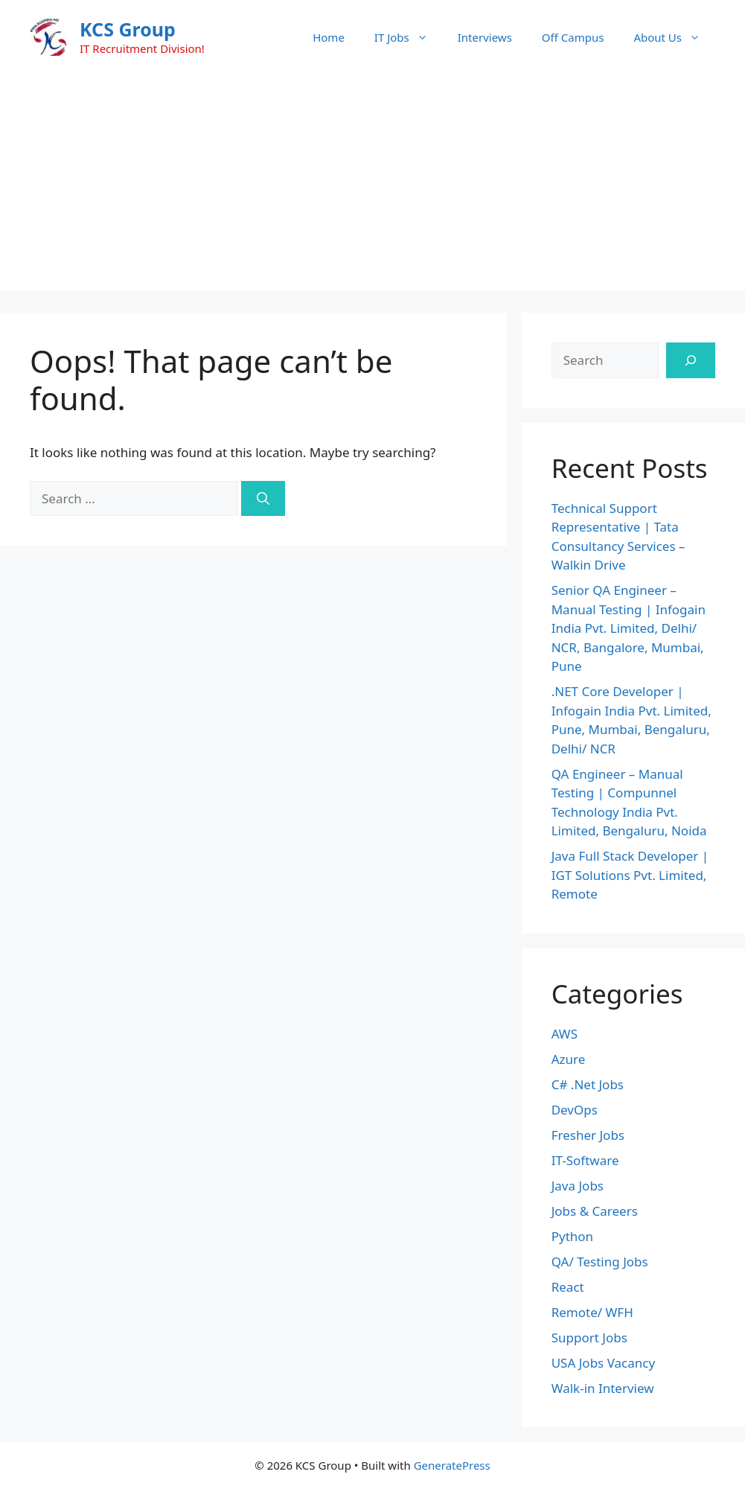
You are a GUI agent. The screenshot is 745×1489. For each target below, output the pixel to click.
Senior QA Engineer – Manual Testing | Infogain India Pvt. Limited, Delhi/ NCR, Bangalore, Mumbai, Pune (628, 628)
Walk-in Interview (602, 1388)
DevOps (574, 1109)
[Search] (263, 499)
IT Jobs (408, 37)
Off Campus (573, 37)
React (567, 1286)
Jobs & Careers (594, 1210)
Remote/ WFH (592, 1312)
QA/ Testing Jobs (599, 1261)
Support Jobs (589, 1337)
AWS (564, 1033)
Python (572, 1236)
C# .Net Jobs (587, 1084)
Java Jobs (577, 1185)
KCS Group (128, 29)
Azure (568, 1059)
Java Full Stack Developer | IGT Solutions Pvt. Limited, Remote (630, 874)
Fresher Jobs (587, 1135)
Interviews (485, 37)
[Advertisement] (372, 186)
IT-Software (585, 1160)
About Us (674, 37)
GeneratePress (452, 1465)
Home (329, 37)
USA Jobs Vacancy (603, 1362)
